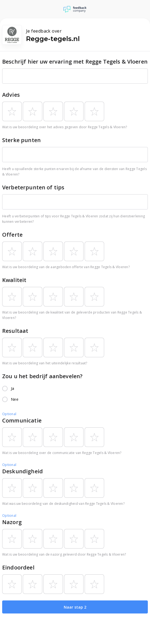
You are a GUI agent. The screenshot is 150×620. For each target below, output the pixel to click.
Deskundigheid (22, 471)
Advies (11, 94)
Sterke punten (21, 140)
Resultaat (15, 330)
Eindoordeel (18, 567)
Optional (9, 414)
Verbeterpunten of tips (33, 187)
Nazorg (12, 522)
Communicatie (22, 420)
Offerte (12, 234)
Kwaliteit (14, 280)
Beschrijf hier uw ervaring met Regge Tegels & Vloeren (75, 61)
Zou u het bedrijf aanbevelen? (42, 376)
